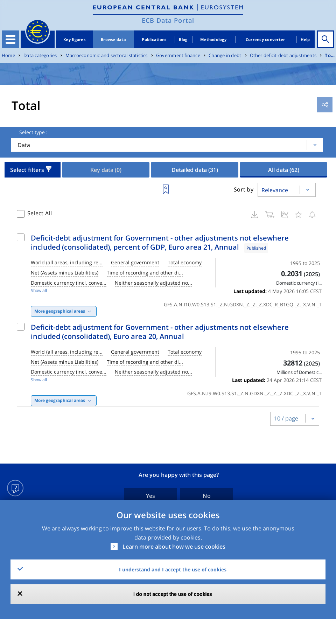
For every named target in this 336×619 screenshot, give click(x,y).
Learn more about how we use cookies (173, 546)
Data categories (40, 55)
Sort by (243, 189)
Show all (39, 290)
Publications (154, 39)
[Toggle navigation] (10, 39)
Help (305, 39)
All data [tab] (283, 170)
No (207, 496)
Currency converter (265, 39)
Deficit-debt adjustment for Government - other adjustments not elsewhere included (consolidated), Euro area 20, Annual (160, 331)
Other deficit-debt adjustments (283, 55)
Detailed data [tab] (195, 170)
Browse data (113, 39)
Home (8, 55)
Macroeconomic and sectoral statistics (106, 55)
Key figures (74, 39)
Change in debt (225, 55)
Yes (150, 496)
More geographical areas (59, 311)
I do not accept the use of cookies (172, 594)
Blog (183, 39)
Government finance (178, 55)
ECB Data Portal (168, 20)
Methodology (213, 39)
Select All (39, 213)
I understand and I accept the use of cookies (172, 569)
